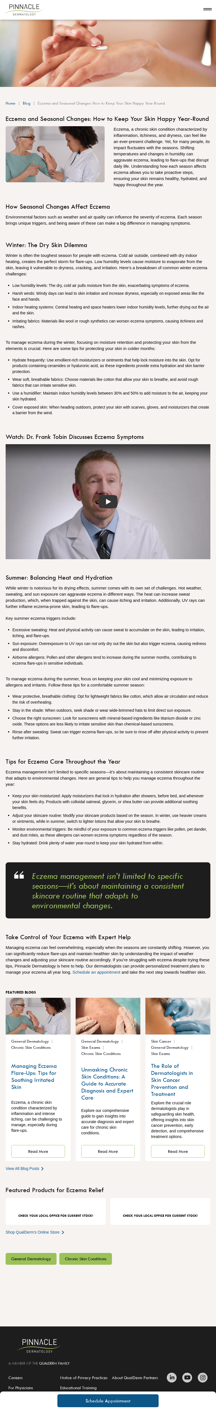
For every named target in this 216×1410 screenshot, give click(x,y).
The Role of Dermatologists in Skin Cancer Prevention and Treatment (172, 1079)
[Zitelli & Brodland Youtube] (187, 1378)
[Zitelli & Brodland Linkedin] (173, 1378)
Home (10, 103)
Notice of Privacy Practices (83, 1377)
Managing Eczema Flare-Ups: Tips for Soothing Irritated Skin (34, 1076)
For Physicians (20, 1387)
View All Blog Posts (25, 1168)
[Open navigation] (207, 9)
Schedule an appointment (97, 972)
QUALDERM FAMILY (54, 1363)
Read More (38, 1151)
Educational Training (78, 1387)
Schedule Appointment (108, 1401)
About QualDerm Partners (135, 1377)
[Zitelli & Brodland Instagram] (201, 1378)
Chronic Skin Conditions (85, 1258)
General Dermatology (31, 1258)
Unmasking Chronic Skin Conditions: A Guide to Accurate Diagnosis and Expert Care (107, 1083)
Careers (15, 1377)
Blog (26, 103)
